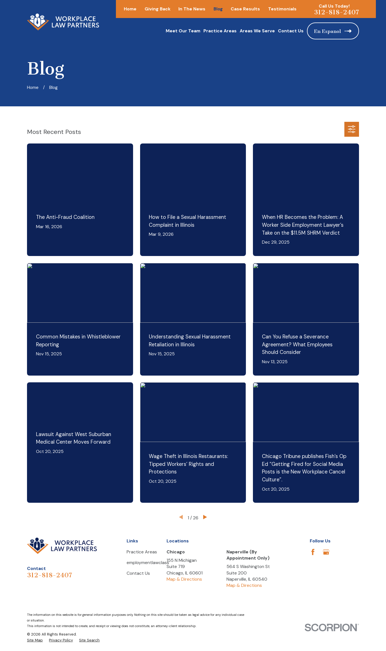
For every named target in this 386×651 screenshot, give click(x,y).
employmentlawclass (148, 562)
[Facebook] (313, 552)
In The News (191, 9)
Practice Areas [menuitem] (220, 31)
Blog (218, 9)
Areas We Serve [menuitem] (257, 31)
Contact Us (138, 573)
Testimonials (282, 9)
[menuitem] (35, 640)
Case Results (245, 9)
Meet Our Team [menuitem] (183, 31)
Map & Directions (184, 579)
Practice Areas (142, 552)
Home (130, 9)
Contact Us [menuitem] (291, 31)
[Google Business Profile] (326, 552)
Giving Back (157, 9)
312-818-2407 (336, 12)
